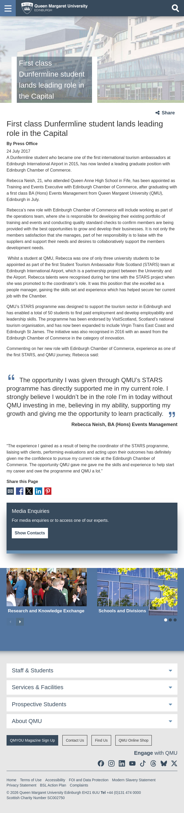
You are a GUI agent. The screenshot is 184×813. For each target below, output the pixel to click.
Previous (10, 621)
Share (168, 112)
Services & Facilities (37, 687)
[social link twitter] (174, 763)
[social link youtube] (132, 763)
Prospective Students (39, 704)
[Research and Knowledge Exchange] (47, 591)
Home (11, 780)
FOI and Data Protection (89, 780)
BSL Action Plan (53, 785)
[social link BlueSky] (164, 763)
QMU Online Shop (134, 740)
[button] (8, 8)
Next (20, 621)
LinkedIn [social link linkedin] (37, 491)
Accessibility (55, 780)
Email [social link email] (10, 491)
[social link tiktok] (143, 763)
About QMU (27, 721)
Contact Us (75, 740)
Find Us (101, 740)
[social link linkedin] (122, 763)
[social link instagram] (111, 763)
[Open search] (175, 8)
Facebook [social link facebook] (19, 491)
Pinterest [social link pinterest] (46, 491)
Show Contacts (30, 532)
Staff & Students (32, 670)
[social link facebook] (101, 763)
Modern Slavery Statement (134, 780)
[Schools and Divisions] (137, 591)
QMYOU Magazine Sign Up (32, 740)
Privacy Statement (21, 785)
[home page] (53, 8)
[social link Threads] (153, 763)
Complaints (79, 785)
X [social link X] (28, 491)
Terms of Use (30, 780)
